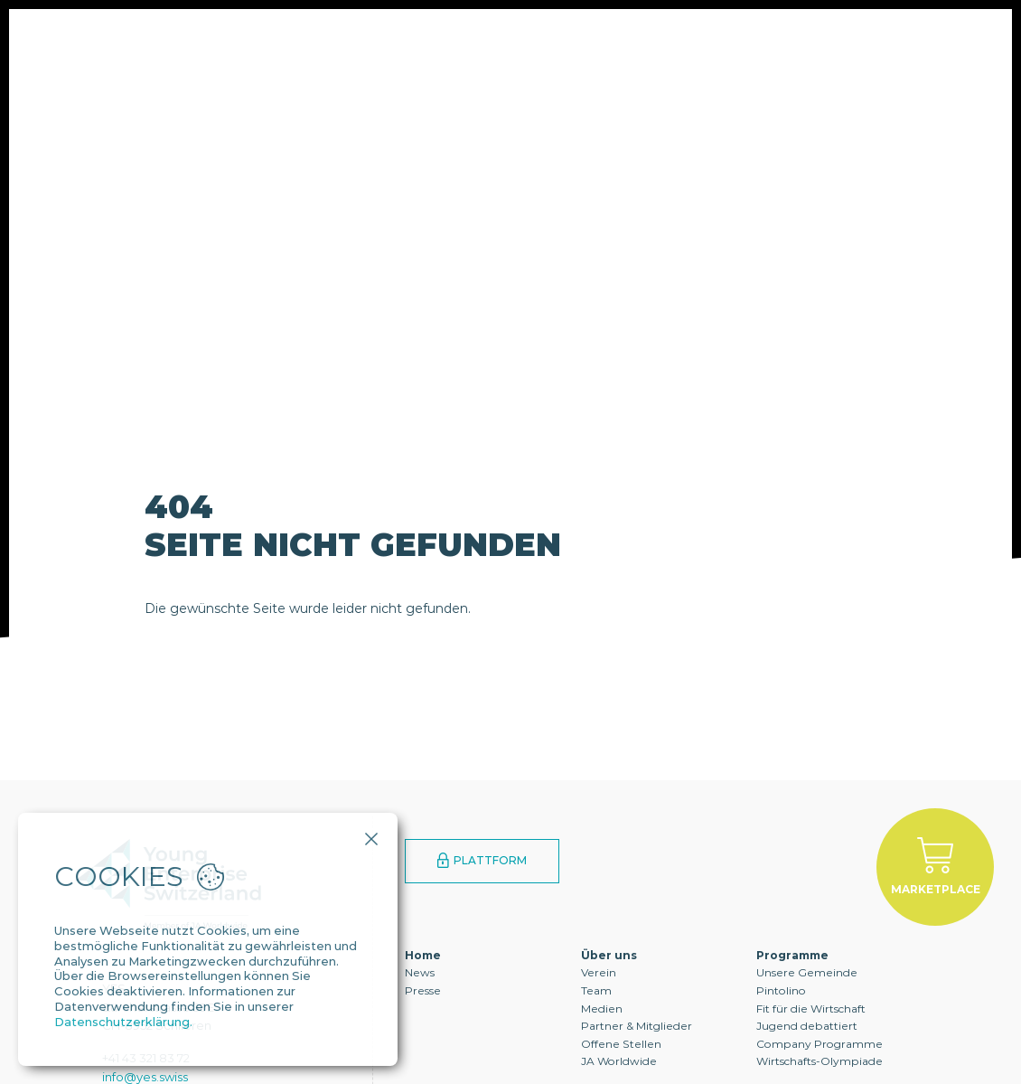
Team (596, 990)
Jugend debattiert (806, 1025)
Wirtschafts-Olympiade (819, 1061)
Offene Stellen (621, 1044)
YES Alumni (695, 68)
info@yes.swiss (145, 1077)
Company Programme (819, 1044)
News (420, 972)
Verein (598, 972)
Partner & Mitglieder (636, 1025)
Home (423, 955)
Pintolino (781, 990)
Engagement (559, 68)
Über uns (294, 68)
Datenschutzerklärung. (123, 1021)
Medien (602, 1008)
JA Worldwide (619, 1061)
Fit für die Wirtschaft (811, 1008)
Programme (420, 68)
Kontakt (816, 68)
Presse (423, 990)
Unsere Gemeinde (806, 972)
